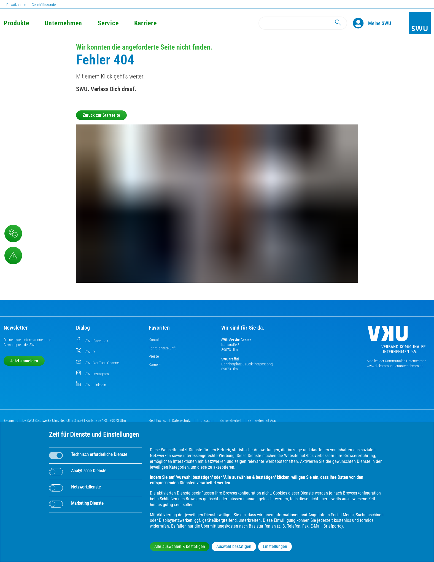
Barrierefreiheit (231, 420)
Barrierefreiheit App (261, 420)
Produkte (16, 23)
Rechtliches (158, 420)
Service (108, 23)
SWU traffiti (230, 359)
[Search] (302, 23)
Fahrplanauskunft (162, 348)
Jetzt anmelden (24, 360)
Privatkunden (16, 4)
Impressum (205, 420)
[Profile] (360, 23)
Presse (154, 356)
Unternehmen (63, 23)
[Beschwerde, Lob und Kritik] (13, 233)
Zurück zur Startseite (101, 115)
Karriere (145, 23)
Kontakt (155, 340)
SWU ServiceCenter (236, 340)
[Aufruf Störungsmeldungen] (13, 255)
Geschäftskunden (45, 4)
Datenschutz (182, 420)
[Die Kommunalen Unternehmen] (396, 341)
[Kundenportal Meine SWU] (379, 23)
